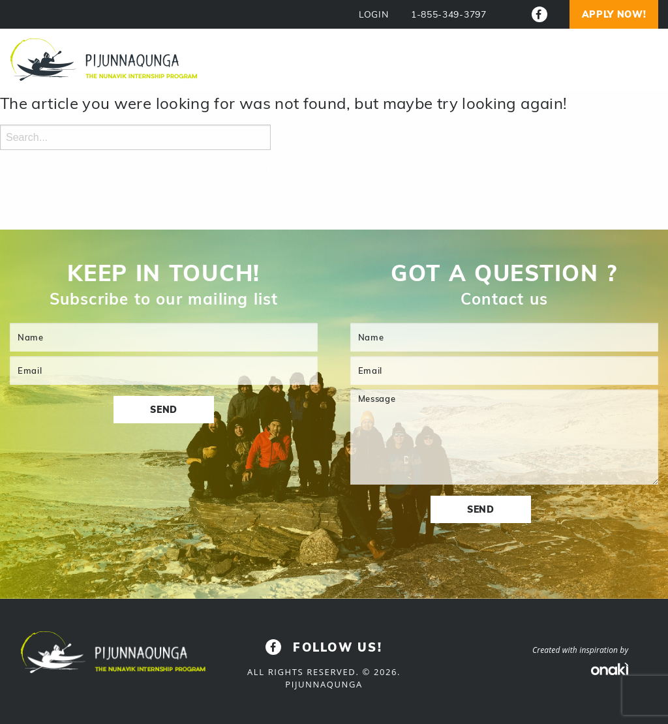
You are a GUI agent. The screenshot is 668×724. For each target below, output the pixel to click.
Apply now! (614, 14)
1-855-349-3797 (449, 14)
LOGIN (374, 14)
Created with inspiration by (580, 650)
